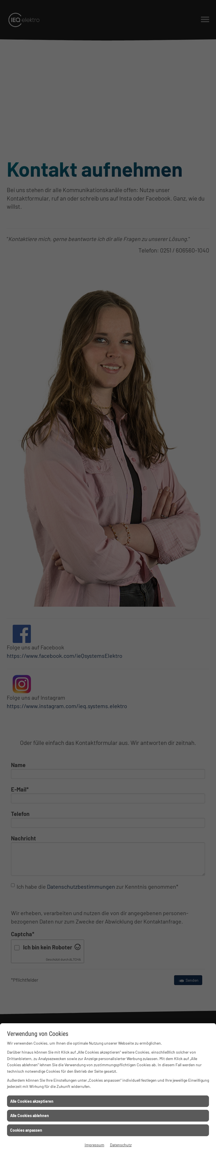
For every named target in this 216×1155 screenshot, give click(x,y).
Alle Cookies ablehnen (29, 1115)
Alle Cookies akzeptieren (31, 1101)
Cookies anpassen (26, 1130)
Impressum (94, 1144)
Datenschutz (121, 1144)
